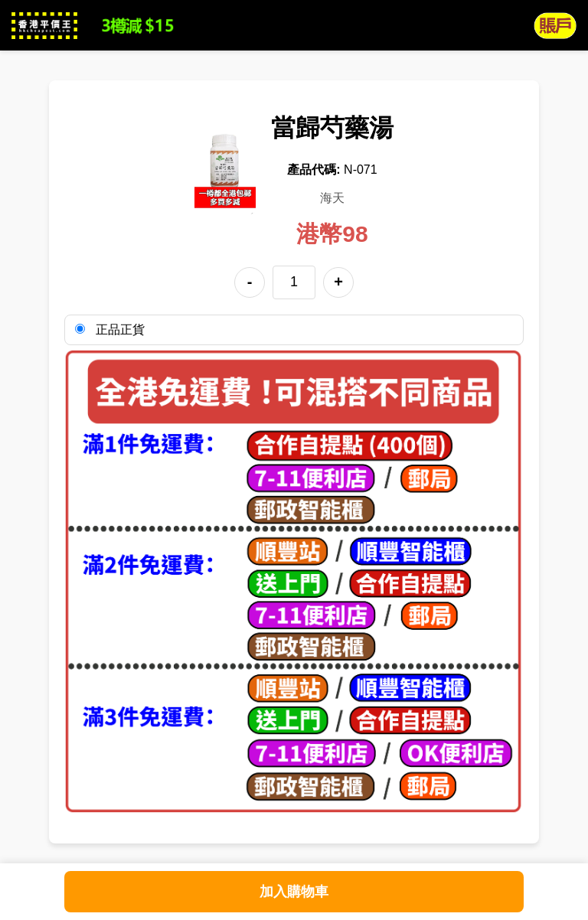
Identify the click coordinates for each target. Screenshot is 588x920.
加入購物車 (294, 891)
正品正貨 (110, 329)
